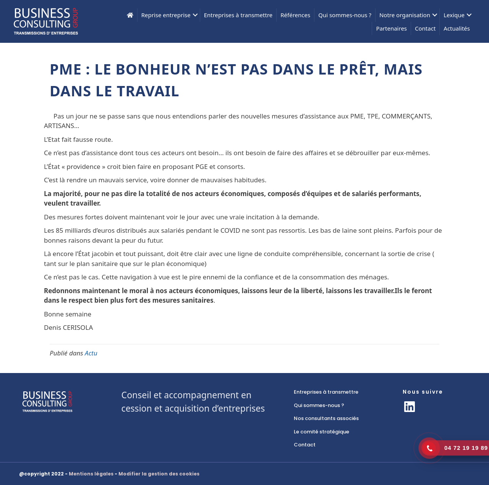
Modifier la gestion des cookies (158, 473)
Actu (91, 353)
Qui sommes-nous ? (344, 15)
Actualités (457, 28)
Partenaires (391, 28)
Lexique (454, 15)
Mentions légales (91, 473)
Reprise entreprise (166, 15)
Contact (425, 28)
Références (295, 15)
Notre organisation (404, 15)
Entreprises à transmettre (238, 15)
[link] (340, 392)
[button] (409, 407)
